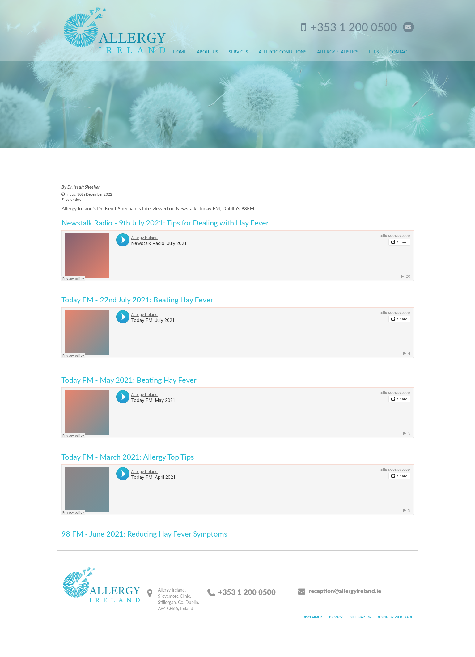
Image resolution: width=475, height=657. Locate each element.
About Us (207, 51)
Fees (374, 51)
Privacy (336, 617)
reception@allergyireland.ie (345, 591)
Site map (357, 617)
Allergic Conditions (283, 51)
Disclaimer (312, 617)
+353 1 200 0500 (354, 27)
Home (179, 51)
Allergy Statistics (337, 51)
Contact (399, 51)
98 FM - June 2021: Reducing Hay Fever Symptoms (144, 533)
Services (238, 51)
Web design (378, 617)
